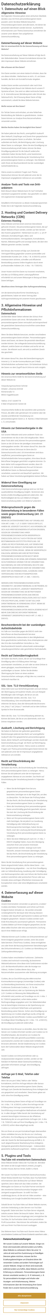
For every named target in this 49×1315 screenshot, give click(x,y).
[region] (24, 1275)
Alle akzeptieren (24, 1296)
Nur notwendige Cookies (24, 1310)
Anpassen (24, 1303)
